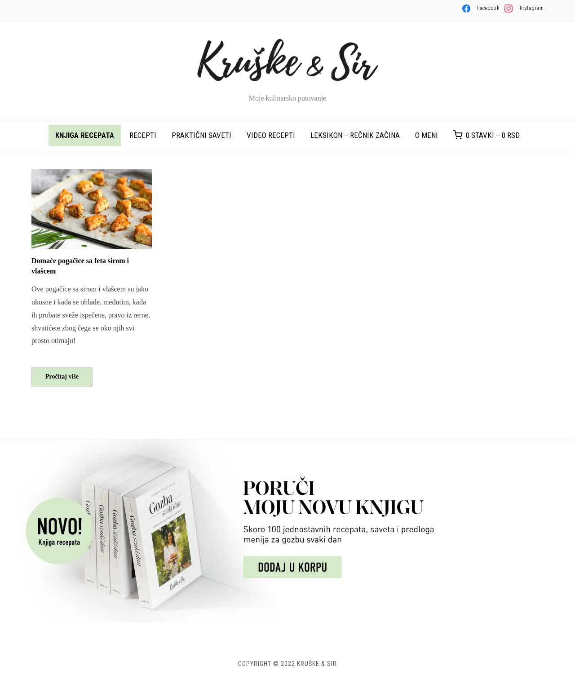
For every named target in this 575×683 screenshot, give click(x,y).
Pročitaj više (62, 376)
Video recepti (271, 135)
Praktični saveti (201, 135)
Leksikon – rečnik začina (355, 135)
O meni (426, 135)
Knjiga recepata (84, 135)
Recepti (142, 135)
